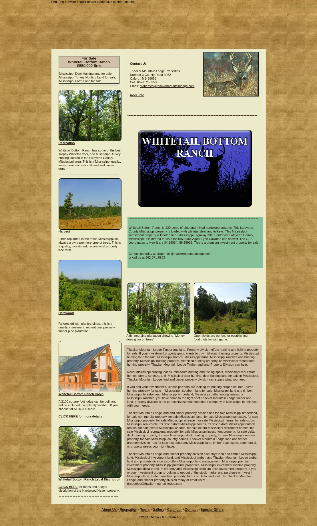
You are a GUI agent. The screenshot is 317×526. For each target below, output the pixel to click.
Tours (144, 510)
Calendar (174, 510)
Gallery (158, 510)
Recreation (128, 510)
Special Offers (212, 510)
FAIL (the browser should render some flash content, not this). (94, 1)
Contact (191, 510)
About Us (109, 510)
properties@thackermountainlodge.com (166, 86)
